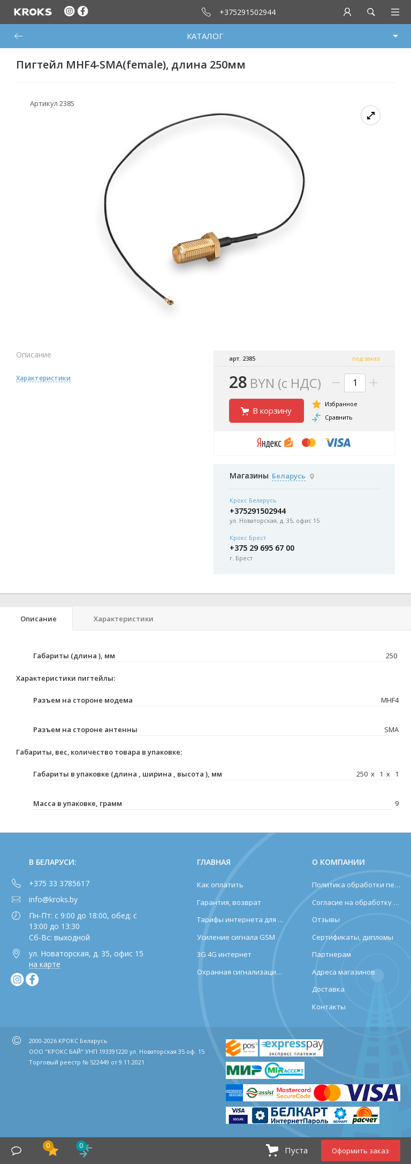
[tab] (36, 618)
